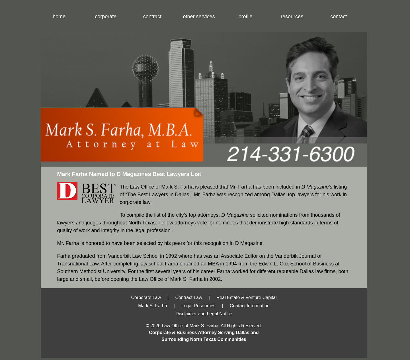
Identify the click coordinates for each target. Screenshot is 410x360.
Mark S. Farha (152, 305)
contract (152, 16)
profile (246, 16)
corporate (105, 16)
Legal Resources (198, 305)
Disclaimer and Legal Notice (203, 313)
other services (199, 16)
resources (292, 16)
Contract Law (188, 297)
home (59, 16)
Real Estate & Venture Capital (246, 297)
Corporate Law (146, 297)
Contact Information (250, 305)
